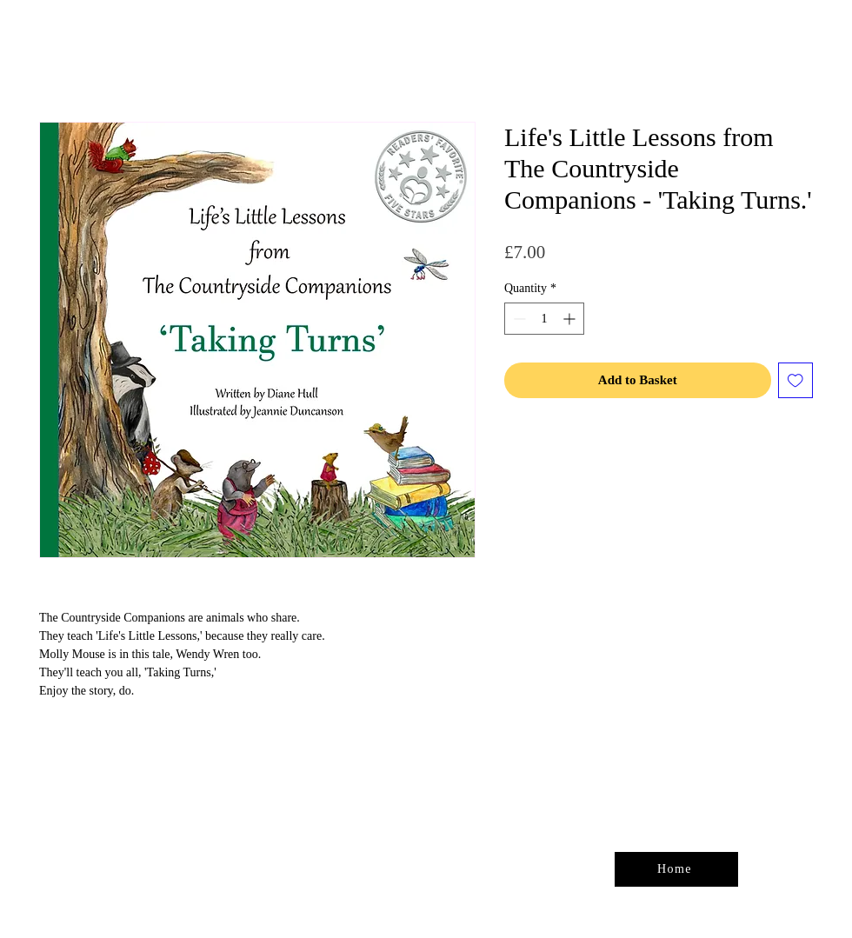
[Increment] (571, 318)
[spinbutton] (544, 318)
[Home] (676, 869)
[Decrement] (518, 318)
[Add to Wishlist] (796, 380)
